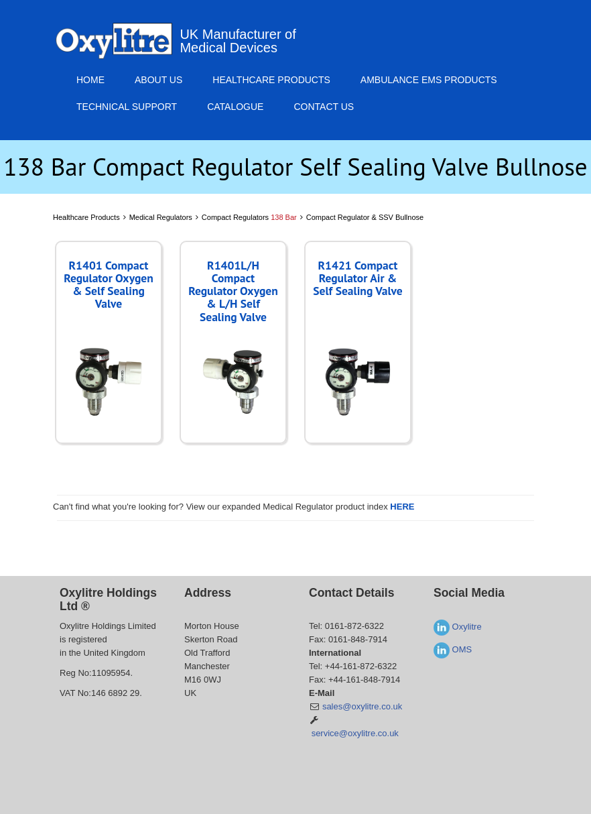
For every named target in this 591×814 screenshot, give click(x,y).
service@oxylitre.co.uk (355, 733)
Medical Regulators (160, 217)
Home (90, 79)
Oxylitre (458, 627)
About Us (158, 79)
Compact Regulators (249, 217)
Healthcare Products (271, 79)
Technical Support (126, 106)
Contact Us (323, 106)
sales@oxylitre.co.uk (362, 706)
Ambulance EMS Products (428, 79)
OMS (453, 649)
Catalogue (235, 106)
